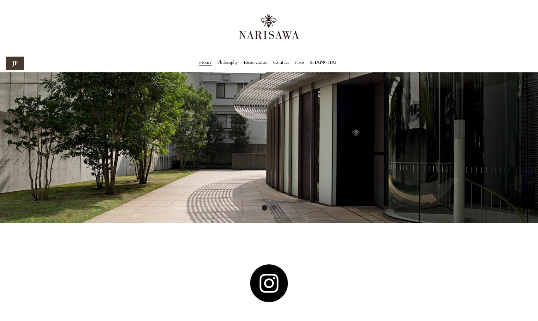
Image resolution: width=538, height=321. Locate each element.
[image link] (269, 283)
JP (15, 63)
